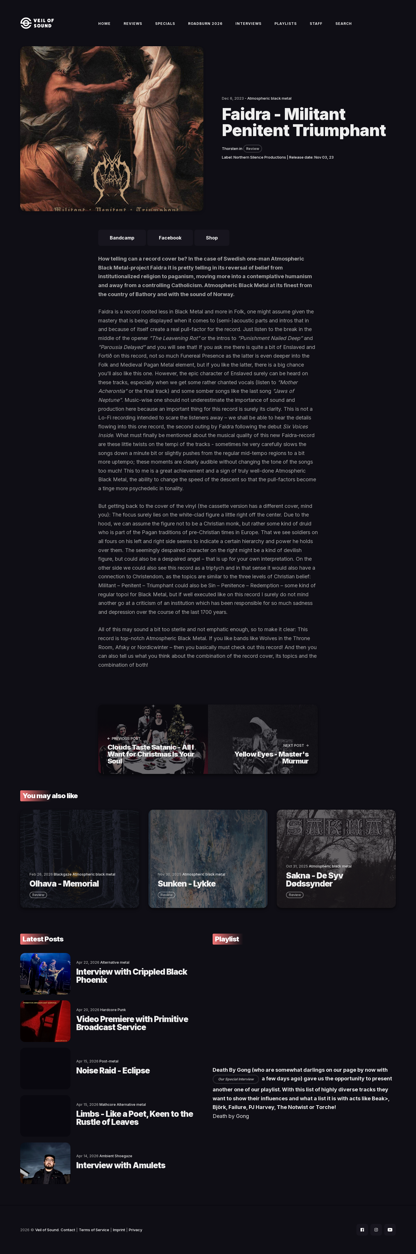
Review (252, 148)
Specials (165, 23)
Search (343, 23)
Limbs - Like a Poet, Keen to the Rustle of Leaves (134, 1118)
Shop (212, 238)
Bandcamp (122, 238)
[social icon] (362, 1230)
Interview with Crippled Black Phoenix (131, 976)
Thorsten (230, 148)
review (38, 895)
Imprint (119, 1229)
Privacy (135, 1229)
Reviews (133, 23)
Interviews (248, 23)
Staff (316, 23)
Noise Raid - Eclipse (113, 1070)
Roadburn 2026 (205, 23)
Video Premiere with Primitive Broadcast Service (132, 1023)
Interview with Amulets (120, 1165)
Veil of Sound (47, 1229)
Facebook (170, 238)
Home (104, 23)
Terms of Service (94, 1229)
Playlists (285, 23)
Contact (68, 1229)
